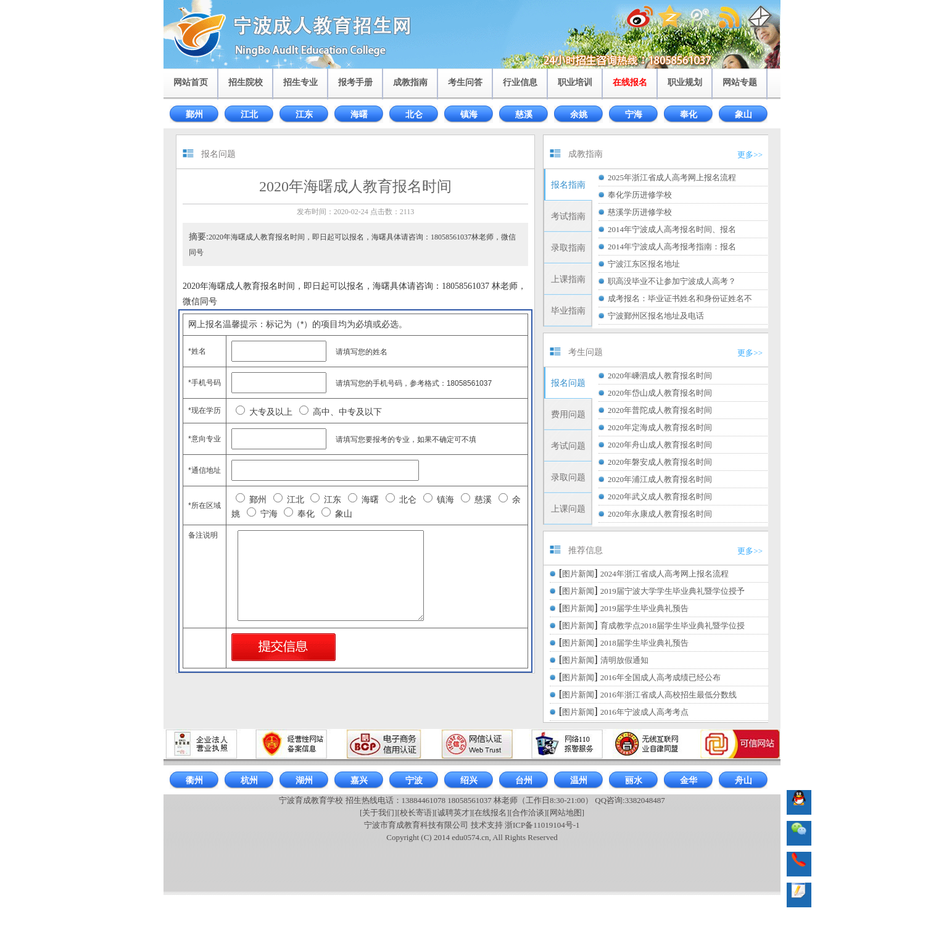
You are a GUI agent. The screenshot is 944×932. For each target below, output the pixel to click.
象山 (743, 114)
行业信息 (520, 82)
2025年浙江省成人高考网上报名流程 (672, 177)
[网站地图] (565, 812)
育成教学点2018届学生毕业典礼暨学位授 (672, 625)
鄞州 (194, 114)
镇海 (469, 114)
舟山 (743, 780)
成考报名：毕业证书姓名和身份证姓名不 (680, 298)
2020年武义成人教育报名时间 (660, 496)
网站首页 (190, 82)
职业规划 (685, 82)
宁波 (414, 780)
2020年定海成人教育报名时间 (660, 427)
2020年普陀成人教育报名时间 (660, 410)
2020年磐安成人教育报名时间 (660, 462)
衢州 (194, 780)
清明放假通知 (624, 660)
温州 (578, 780)
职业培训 (575, 82)
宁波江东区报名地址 (644, 263)
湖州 (304, 780)
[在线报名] (491, 812)
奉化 (688, 114)
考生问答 (465, 82)
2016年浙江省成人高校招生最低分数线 (668, 694)
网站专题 (739, 82)
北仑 (414, 114)
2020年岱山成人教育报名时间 (660, 392)
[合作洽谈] (528, 812)
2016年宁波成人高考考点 (644, 712)
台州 (523, 780)
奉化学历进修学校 (640, 194)
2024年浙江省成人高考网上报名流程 (664, 573)
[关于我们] (378, 812)
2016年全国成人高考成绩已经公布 (660, 677)
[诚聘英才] (453, 812)
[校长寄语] (416, 812)
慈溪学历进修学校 (640, 212)
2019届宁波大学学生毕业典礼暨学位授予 (672, 591)
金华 (688, 780)
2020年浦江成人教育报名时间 (660, 479)
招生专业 (300, 82)
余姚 (578, 114)
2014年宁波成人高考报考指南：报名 (672, 246)
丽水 (633, 780)
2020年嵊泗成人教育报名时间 (660, 375)
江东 (304, 114)
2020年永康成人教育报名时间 (660, 513)
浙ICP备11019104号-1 (542, 825)
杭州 (249, 780)
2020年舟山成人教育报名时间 (660, 444)
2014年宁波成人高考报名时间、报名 (672, 229)
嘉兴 (359, 780)
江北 (249, 114)
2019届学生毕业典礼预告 (644, 608)
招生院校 (245, 82)
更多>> (750, 154)
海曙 (359, 114)
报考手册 (355, 82)
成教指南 (410, 82)
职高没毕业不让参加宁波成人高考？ (672, 281)
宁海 (633, 114)
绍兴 (469, 780)
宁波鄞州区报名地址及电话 (656, 315)
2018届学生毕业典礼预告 (644, 642)
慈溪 (523, 114)
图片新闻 (578, 573)
